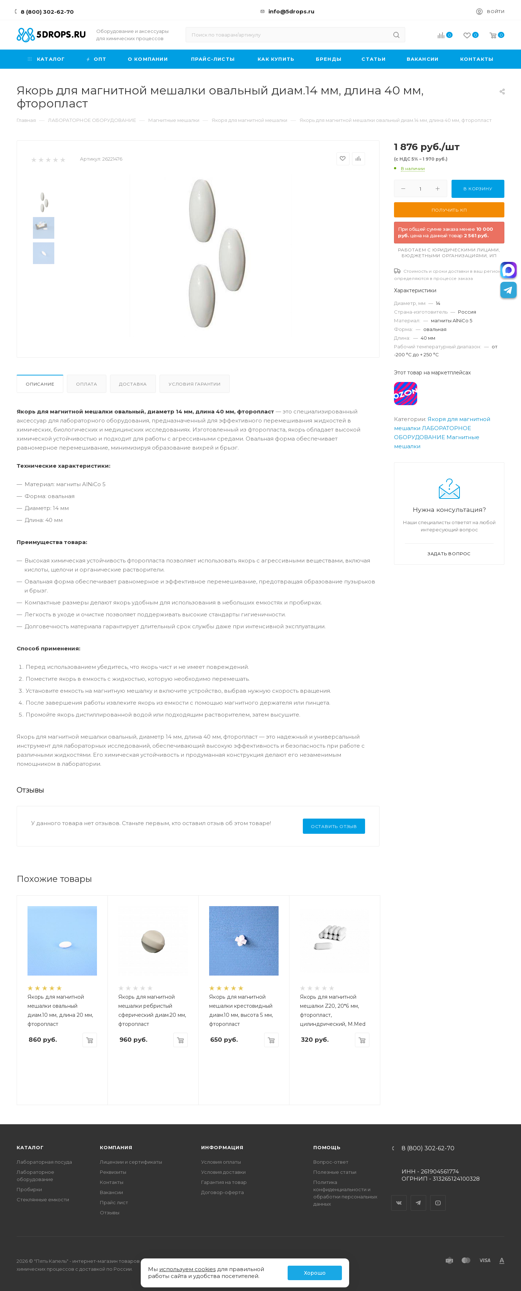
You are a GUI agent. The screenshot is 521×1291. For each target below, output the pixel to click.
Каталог (30, 1147)
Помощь (327, 1147)
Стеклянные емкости (43, 1199)
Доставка (133, 384)
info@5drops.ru (291, 11)
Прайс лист (114, 1202)
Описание (40, 384)
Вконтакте (399, 1196)
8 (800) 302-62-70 (47, 11)
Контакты (111, 1182)
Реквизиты (113, 1172)
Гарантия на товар (224, 1182)
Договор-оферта (222, 1192)
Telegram (418, 1196)
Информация (222, 1147)
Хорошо (315, 1273)
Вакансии (111, 1192)
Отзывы (109, 1212)
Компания (116, 1147)
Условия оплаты (221, 1162)
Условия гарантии (195, 384)
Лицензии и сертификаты (131, 1162)
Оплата (86, 384)
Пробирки (29, 1189)
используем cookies (187, 1269)
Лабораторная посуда (44, 1162)
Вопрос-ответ (330, 1162)
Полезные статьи (334, 1172)
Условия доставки (223, 1172)
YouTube (438, 1196)
